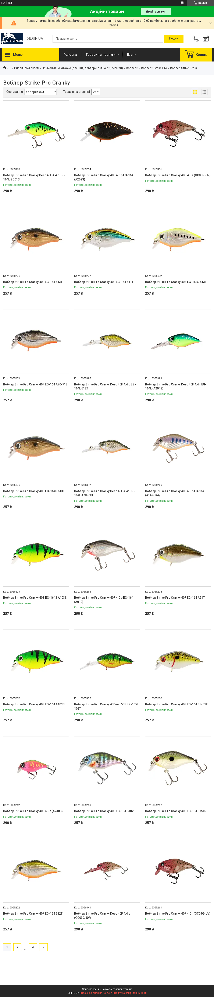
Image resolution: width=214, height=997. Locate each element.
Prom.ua (127, 989)
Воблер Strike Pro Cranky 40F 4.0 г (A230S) (33, 811)
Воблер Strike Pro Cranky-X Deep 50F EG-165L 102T (106, 706)
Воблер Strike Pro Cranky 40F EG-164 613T (33, 282)
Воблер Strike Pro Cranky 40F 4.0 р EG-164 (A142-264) (174, 493)
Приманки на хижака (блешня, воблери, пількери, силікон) (82, 68)
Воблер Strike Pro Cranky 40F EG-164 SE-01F (176, 704)
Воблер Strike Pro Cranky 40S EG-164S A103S (35, 597)
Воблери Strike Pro (154, 68)
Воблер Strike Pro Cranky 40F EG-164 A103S (34, 704)
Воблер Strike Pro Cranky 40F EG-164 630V (104, 811)
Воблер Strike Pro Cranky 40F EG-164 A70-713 (35, 384)
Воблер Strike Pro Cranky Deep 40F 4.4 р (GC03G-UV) (102, 915)
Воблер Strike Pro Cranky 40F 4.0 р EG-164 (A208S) (103, 177)
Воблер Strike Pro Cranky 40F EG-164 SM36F (176, 811)
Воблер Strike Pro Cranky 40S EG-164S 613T (34, 491)
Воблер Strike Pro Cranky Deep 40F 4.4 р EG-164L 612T (105, 386)
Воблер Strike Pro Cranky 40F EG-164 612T (33, 913)
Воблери (132, 68)
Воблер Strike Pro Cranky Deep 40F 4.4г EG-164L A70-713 (104, 493)
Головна (70, 55)
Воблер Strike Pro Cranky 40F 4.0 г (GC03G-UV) (177, 913)
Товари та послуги (100, 55)
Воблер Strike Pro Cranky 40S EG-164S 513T (176, 282)
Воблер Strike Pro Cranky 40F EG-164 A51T (175, 597)
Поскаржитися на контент (96, 993)
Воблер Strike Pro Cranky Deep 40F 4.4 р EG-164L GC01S (34, 177)
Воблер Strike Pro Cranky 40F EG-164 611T (103, 282)
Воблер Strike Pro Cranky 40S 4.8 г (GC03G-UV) (178, 175)
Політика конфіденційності (130, 993)
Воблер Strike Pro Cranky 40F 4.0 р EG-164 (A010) (103, 600)
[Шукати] (173, 39)
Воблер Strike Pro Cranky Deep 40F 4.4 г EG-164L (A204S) (175, 386)
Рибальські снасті (26, 68)
